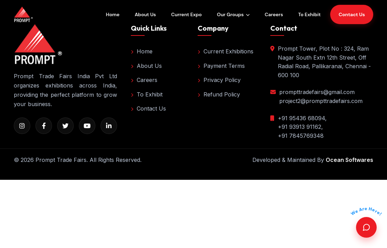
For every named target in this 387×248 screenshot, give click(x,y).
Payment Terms (221, 65)
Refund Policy (219, 94)
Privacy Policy (219, 79)
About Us (145, 14)
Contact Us (148, 108)
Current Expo (186, 14)
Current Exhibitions (225, 51)
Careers (274, 14)
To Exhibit (309, 14)
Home (113, 14)
